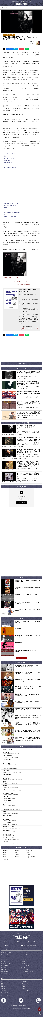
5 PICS (22, 790)
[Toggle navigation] (40, 3)
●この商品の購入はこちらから (10, 277)
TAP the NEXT (22, 752)
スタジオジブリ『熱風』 (22, 827)
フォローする (21, 502)
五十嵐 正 (5, 850)
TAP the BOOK (22, 808)
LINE (27, 48)
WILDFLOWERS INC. (17, 1005)
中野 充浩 (17, 854)
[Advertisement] (21, 349)
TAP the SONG (22, 771)
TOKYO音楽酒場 (22, 823)
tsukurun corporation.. (26, 1008)
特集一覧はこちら (21, 658)
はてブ (15, 48)
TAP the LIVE (22, 819)
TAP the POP (6, 859)
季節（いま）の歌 (22, 816)
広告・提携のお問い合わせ (29, 945)
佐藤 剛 (16, 852)
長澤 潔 (4, 854)
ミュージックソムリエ (22, 838)
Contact (9, 945)
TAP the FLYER (22, 805)
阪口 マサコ (32, 43)
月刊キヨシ (22, 782)
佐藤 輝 (28, 852)
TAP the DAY (22, 797)
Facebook (9, 48)
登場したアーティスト (31, 941)
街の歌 (22, 812)
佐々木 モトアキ (7, 852)
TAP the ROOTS (22, 767)
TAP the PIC (22, 842)
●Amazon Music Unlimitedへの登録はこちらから (15, 282)
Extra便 (22, 786)
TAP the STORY (22, 775)
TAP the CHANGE (22, 756)
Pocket (21, 48)
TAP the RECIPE (22, 834)
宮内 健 (28, 854)
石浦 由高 (17, 850)
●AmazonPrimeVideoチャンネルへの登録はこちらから (16, 284)
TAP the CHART (22, 801)
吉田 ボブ (17, 856)
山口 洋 (4, 856)
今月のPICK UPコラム (8, 749)
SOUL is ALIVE (22, 831)
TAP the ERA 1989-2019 (22, 793)
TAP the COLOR (22, 764)
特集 (18, 941)
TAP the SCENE (22, 760)
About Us (6, 941)
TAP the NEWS (22, 779)
